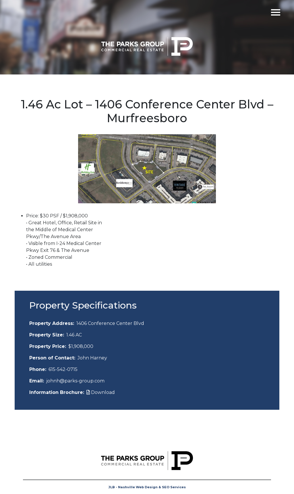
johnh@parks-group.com (75, 381)
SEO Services (174, 487)
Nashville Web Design (138, 487)
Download (100, 392)
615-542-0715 (63, 369)
